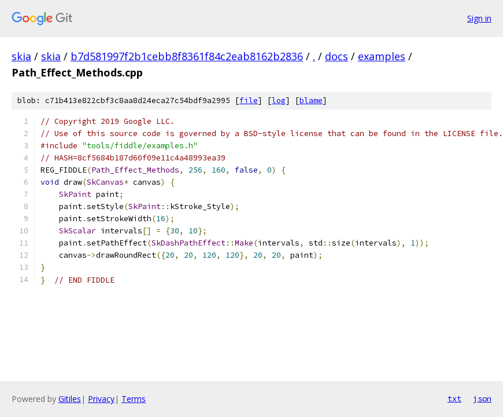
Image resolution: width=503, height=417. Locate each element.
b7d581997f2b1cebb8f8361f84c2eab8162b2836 (187, 56)
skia (21, 56)
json (482, 398)
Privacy (101, 398)
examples (381, 56)
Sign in (479, 18)
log (279, 100)
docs (336, 56)
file (248, 100)
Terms (133, 398)
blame (311, 100)
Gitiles (69, 398)
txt (454, 398)
